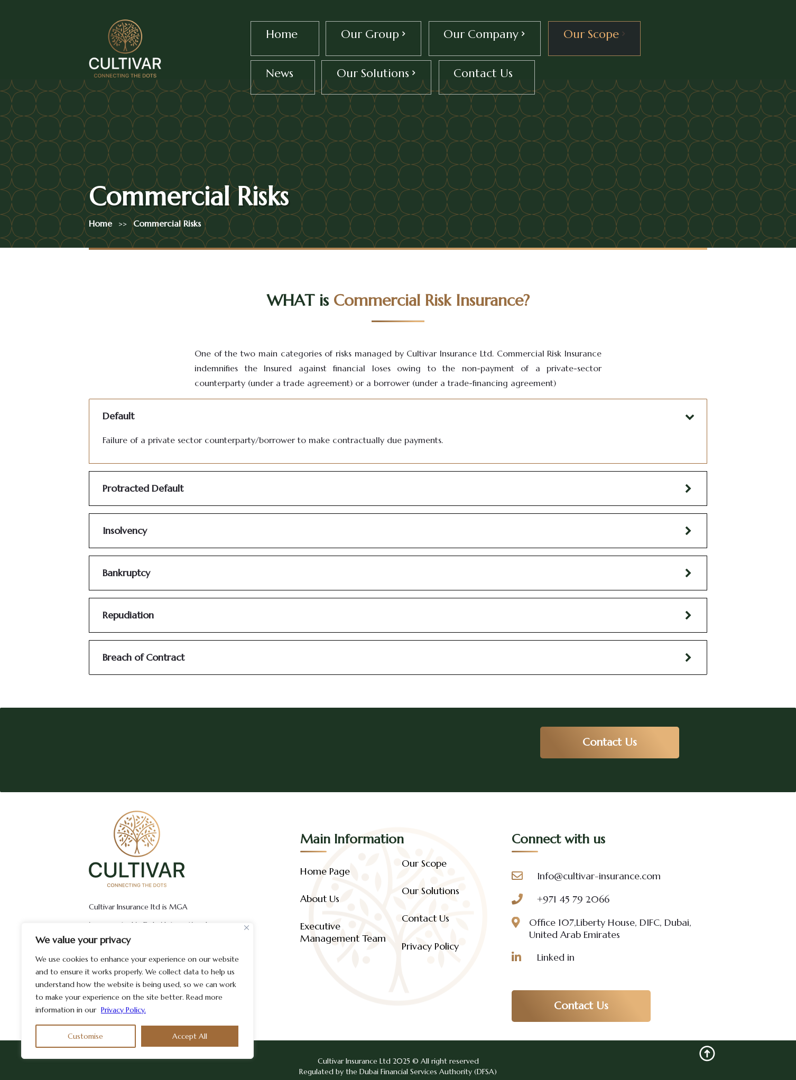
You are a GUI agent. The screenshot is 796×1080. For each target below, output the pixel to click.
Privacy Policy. (123, 1010)
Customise (85, 1036)
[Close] (246, 927)
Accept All (189, 1036)
